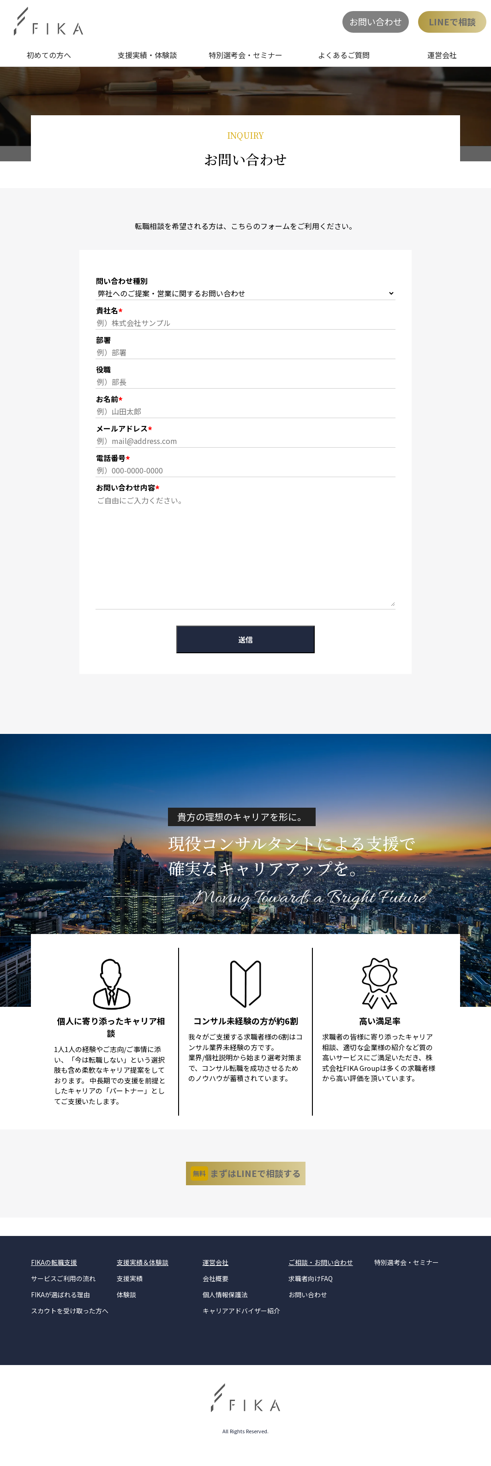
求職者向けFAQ (310, 1290)
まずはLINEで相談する (246, 1179)
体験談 (126, 1306)
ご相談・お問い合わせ (320, 1274)
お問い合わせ (375, 21)
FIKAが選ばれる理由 (60, 1306)
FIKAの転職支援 (54, 1274)
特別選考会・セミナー (245, 54)
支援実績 (130, 1290)
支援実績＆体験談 (142, 1274)
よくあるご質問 (344, 54)
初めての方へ (49, 54)
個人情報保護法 (225, 1306)
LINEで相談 (452, 21)
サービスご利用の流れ (63, 1290)
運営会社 (442, 54)
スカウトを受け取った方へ (69, 1322)
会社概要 (215, 1290)
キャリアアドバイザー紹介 (241, 1322)
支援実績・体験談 (147, 54)
